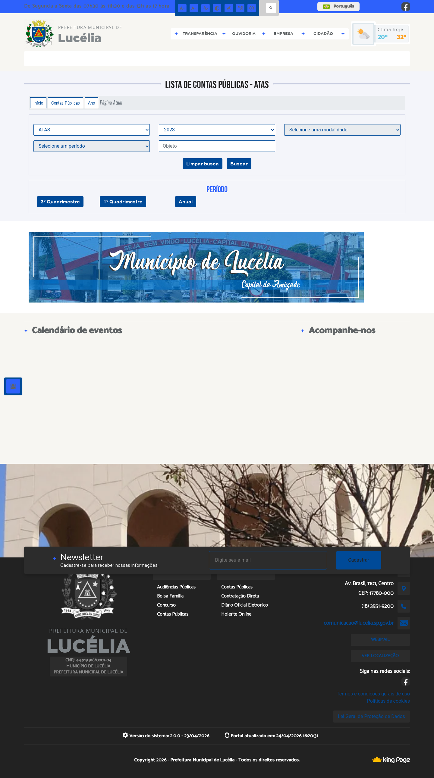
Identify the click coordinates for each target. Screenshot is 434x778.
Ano (91, 103)
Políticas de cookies (388, 701)
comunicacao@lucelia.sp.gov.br (359, 623)
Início (38, 103)
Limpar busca (202, 163)
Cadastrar (358, 560)
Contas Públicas (65, 103)
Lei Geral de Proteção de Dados (371, 716)
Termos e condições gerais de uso (373, 694)
